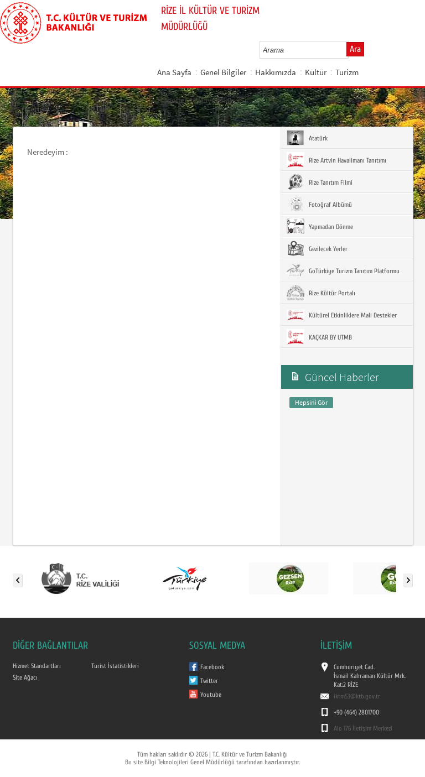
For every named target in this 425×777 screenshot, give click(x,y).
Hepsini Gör (311, 402)
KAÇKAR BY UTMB (319, 337)
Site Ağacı (25, 677)
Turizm (347, 72)
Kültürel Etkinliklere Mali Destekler (342, 314)
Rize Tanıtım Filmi (320, 182)
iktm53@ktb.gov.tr (357, 696)
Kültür (315, 72)
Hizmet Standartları (37, 666)
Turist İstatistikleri (115, 666)
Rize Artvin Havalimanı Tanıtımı (336, 160)
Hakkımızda (275, 72)
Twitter (209, 681)
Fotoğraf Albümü (319, 204)
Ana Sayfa (174, 72)
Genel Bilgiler (223, 72)
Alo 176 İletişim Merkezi (363, 728)
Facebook (212, 667)
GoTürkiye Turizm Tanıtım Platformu (343, 270)
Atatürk (307, 137)
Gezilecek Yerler (317, 248)
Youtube (210, 694)
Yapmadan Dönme (320, 226)
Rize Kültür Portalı (321, 292)
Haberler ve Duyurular (194, 100)
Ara (355, 49)
